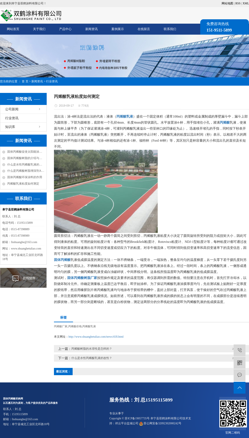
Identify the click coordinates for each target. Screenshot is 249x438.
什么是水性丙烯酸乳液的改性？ (25, 164)
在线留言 (144, 29)
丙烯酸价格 (75, 326)
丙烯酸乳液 (89, 326)
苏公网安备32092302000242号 (160, 423)
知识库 (10, 127)
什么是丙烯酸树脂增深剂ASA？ (25, 170)
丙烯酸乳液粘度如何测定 (23, 183)
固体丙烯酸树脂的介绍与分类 (25, 158)
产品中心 (65, 29)
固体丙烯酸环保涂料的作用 (24, 177)
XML (246, 3)
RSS (237, 3)
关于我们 (39, 29)
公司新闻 (11, 109)
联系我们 (170, 29)
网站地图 (227, 3)
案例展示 (117, 29)
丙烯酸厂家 (60, 326)
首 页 (25, 81)
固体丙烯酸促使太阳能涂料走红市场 (25, 151)
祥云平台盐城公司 (126, 423)
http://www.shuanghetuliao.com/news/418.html (95, 336)
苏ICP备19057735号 (137, 418)
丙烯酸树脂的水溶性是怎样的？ (91, 348)
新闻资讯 (91, 29)
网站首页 (13, 29)
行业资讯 (52, 81)
